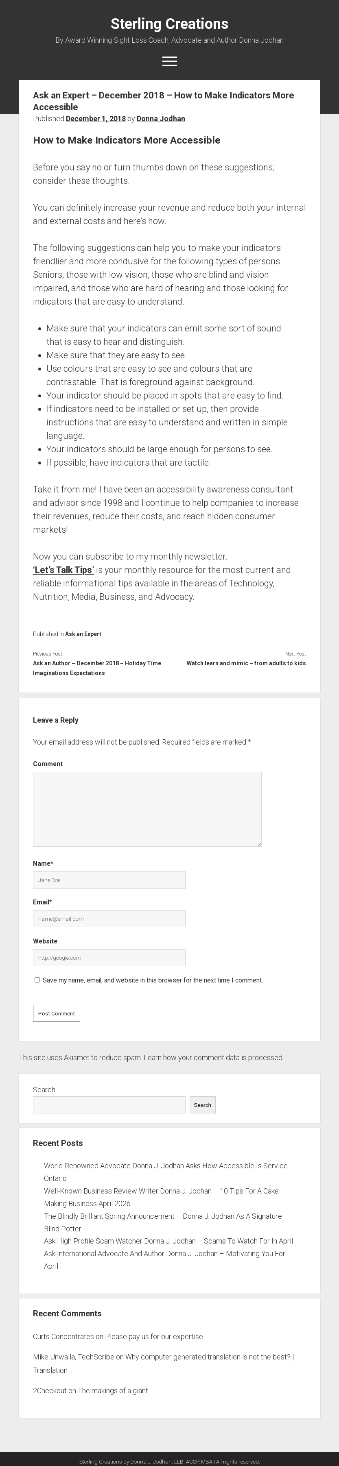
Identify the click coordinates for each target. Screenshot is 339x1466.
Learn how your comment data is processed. (214, 1057)
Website (45, 941)
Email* (42, 902)
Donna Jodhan (161, 118)
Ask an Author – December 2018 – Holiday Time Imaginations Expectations (97, 668)
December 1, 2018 (96, 118)
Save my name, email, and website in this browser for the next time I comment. (153, 980)
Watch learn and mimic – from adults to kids (246, 663)
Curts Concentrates (63, 1336)
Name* (43, 863)
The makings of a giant (113, 1390)
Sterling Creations (169, 24)
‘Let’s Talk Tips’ (63, 570)
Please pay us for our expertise (154, 1336)
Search (44, 1089)
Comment (48, 764)
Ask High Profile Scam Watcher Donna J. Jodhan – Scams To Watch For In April (168, 1241)
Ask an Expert (83, 634)
